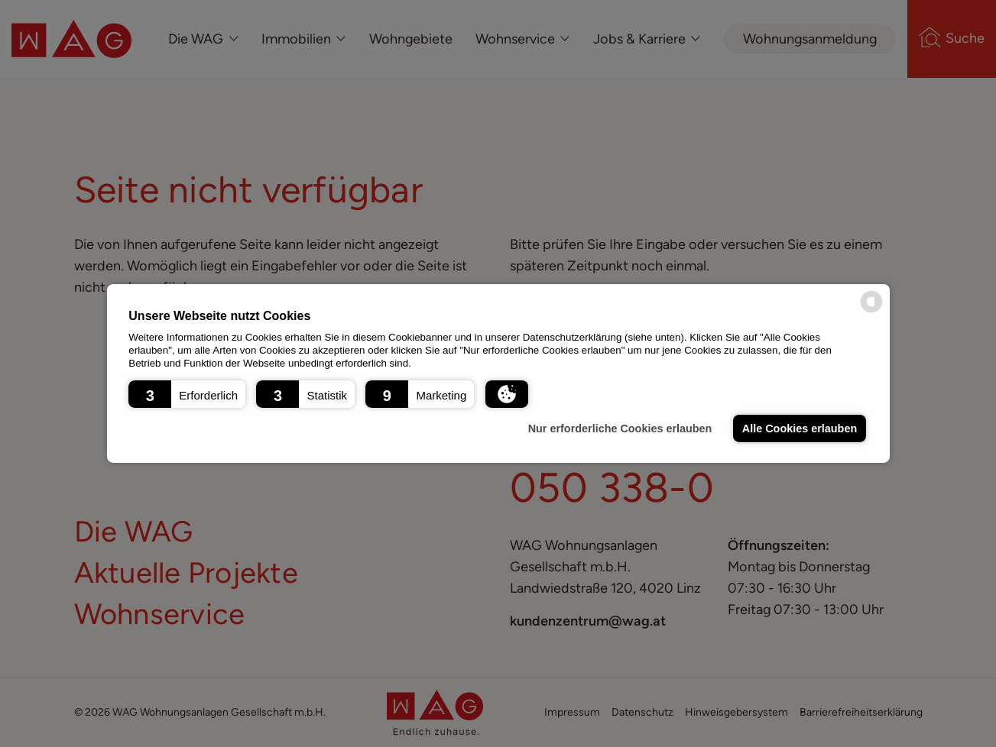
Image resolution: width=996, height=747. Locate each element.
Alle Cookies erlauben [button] (799, 428)
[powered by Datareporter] (871, 311)
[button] (186, 394)
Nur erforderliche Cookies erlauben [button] (620, 428)
